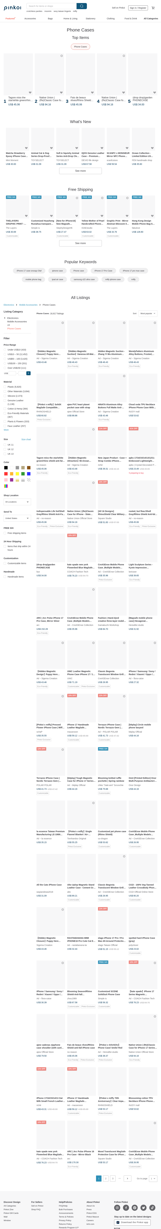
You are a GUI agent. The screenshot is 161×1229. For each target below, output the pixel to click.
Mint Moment (12, 160)
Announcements (66, 1213)
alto (69, 892)
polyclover (133, 945)
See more (80, 171)
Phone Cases (80, 46)
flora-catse (139, 678)
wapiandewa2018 (45, 892)
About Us (91, 1206)
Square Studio (105, 518)
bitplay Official (135, 731)
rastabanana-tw (79, 945)
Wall (5, 1217)
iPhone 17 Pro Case (103, 271)
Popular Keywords (81, 262)
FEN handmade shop (142, 160)
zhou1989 (72, 998)
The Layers (11, 228)
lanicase (132, 571)
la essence (46, 838)
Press (89, 1209)
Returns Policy (65, 1224)
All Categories (10, 1206)
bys (38, 571)
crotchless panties (34, 11)
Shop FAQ (35, 1209)
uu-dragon (103, 838)
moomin (47, 11)
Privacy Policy (65, 1220)
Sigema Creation (49, 358)
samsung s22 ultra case (84, 279)
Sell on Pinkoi (118, 8)
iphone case (57, 271)
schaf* (39, 731)
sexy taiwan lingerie (62, 11)
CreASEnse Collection (113, 571)
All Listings (80, 297)
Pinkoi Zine (8, 1209)
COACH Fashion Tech (77, 571)
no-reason (41, 465)
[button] (28, 373)
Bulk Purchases (66, 1209)
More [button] (6, 430)
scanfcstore (112, 160)
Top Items (80, 37)
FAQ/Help (63, 1206)
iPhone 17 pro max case (133, 271)
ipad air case (57, 279)
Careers (90, 1220)
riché (100, 465)
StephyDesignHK (64, 228)
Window (7, 1220)
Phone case (79, 271)
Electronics (9, 305)
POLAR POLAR (110, 731)
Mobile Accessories (28, 305)
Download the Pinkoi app (132, 1222)
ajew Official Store (75, 411)
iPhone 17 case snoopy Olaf (29, 271)
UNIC (69, 678)
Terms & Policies (66, 1217)
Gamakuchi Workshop (108, 625)
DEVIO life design (90, 160)
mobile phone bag (33, 279)
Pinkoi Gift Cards (11, 1213)
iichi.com (90, 1224)
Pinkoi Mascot (93, 1217)
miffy (75, 11)
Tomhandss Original (76, 838)
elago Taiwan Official (107, 945)
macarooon (72, 731)
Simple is (35, 228)
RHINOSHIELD (44, 411)
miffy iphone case (113, 279)
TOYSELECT (37, 160)
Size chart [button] (26, 439)
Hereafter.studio (136, 625)
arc (38, 625)
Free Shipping (80, 189)
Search (82, 6)
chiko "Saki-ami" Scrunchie (110, 785)
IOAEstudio (87, 228)
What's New (80, 121)
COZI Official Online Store (141, 892)
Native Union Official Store (79, 518)
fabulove (136, 228)
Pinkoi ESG (92, 1213)
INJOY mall (134, 411)
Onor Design (135, 785)
